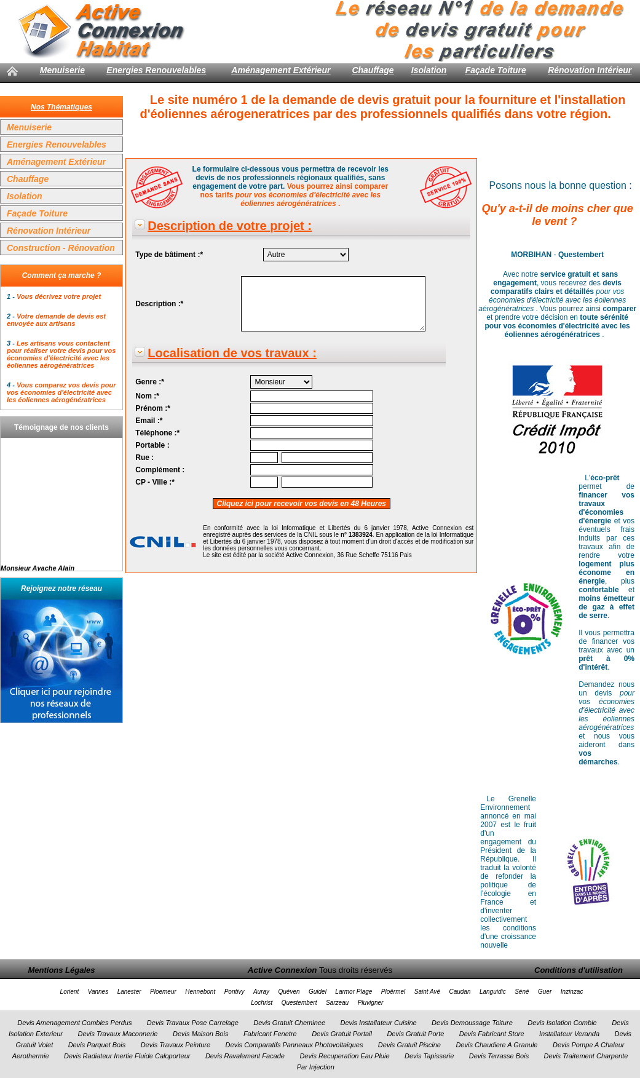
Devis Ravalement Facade (245, 1056)
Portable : (152, 445)
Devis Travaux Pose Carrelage (193, 1022)
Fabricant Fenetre (270, 1033)
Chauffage (372, 70)
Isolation (429, 70)
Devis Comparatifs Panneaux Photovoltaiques (294, 1044)
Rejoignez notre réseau (61, 588)
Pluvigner (371, 1002)
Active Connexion (282, 970)
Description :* (159, 303)
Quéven (288, 991)
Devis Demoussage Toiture (472, 1022)
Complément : (159, 470)
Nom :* (147, 396)
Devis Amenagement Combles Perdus (74, 1022)
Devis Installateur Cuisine (379, 1022)
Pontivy (234, 991)
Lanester (129, 991)
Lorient (69, 991)
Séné (522, 991)
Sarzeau (337, 1002)
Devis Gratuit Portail (342, 1033)
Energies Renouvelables (156, 70)
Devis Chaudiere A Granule (496, 1044)
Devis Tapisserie (429, 1056)
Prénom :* (152, 408)
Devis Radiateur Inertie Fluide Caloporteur (127, 1056)
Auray (261, 991)
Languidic (493, 991)
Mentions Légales (61, 970)
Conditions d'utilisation (578, 970)
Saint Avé (427, 991)
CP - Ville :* (155, 482)
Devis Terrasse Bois (499, 1056)
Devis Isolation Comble (562, 1022)
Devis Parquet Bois (97, 1044)
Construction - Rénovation (61, 248)
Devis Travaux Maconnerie (117, 1033)
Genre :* (149, 382)
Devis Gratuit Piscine (409, 1044)
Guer (544, 991)
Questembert (299, 1002)
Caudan (459, 991)
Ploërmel (393, 991)
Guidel (317, 991)
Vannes (98, 991)
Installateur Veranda (569, 1033)
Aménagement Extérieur (280, 70)
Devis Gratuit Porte (415, 1033)
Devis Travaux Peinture (176, 1044)
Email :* (148, 420)
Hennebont (200, 991)
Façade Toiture (495, 70)
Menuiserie (62, 70)
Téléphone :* (157, 433)
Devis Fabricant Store (491, 1033)
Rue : (144, 457)
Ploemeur (163, 991)
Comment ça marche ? (61, 275)
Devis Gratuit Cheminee (289, 1022)
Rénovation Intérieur (589, 70)
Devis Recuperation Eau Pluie (344, 1056)
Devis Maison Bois (200, 1033)
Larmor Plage (353, 991)
